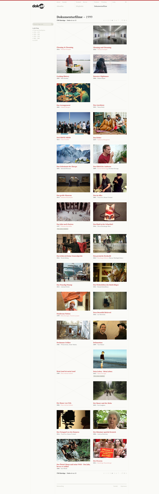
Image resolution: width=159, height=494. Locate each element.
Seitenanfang (60, 486)
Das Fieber (97, 137)
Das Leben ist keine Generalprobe (70, 256)
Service (85, 2)
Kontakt (64, 2)
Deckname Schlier (64, 342)
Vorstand (78, 2)
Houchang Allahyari (102, 258)
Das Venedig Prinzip (64, 285)
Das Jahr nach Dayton (65, 224)
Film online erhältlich (62, 229)
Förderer (96, 2)
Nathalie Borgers (65, 107)
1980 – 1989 (36, 34)
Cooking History (63, 76)
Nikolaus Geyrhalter (66, 226)
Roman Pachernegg (102, 168)
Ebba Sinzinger (65, 316)
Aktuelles (60, 6)
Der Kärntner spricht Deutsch (104, 432)
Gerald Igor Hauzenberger (104, 463)
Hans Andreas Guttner (67, 373)
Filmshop (104, 2)
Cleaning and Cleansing (102, 47)
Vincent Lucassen (74, 316)
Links (113, 2)
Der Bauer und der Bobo (102, 403)
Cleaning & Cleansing (65, 47)
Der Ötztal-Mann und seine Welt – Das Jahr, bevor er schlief (73, 465)
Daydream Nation (63, 314)
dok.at (58, 2)
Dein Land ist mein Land (66, 371)
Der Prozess (97, 461)
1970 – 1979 (36, 32)
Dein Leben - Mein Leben (102, 371)
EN (126, 2)
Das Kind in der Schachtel (103, 224)
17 (122, 20)
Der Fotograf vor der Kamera (68, 432)
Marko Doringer (101, 373)
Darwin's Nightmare (101, 76)
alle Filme (36, 28)
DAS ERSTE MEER (64, 137)
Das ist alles (97, 195)
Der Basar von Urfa (64, 403)
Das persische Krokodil (102, 256)
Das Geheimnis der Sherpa (67, 166)
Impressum (124, 486)
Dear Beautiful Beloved (102, 312)
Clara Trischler (65, 139)
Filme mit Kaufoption (39, 30)
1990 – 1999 (36, 36)
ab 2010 (35, 40)
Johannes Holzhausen (67, 197)
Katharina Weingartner (103, 139)
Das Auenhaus (98, 105)
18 (124, 20)
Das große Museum (64, 195)
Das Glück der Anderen (102, 166)
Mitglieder (79, 6)
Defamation (97, 342)
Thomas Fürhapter (66, 49)
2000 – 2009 (36, 38)
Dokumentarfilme (100, 6)
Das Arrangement (63, 105)
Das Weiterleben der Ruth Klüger (106, 285)
